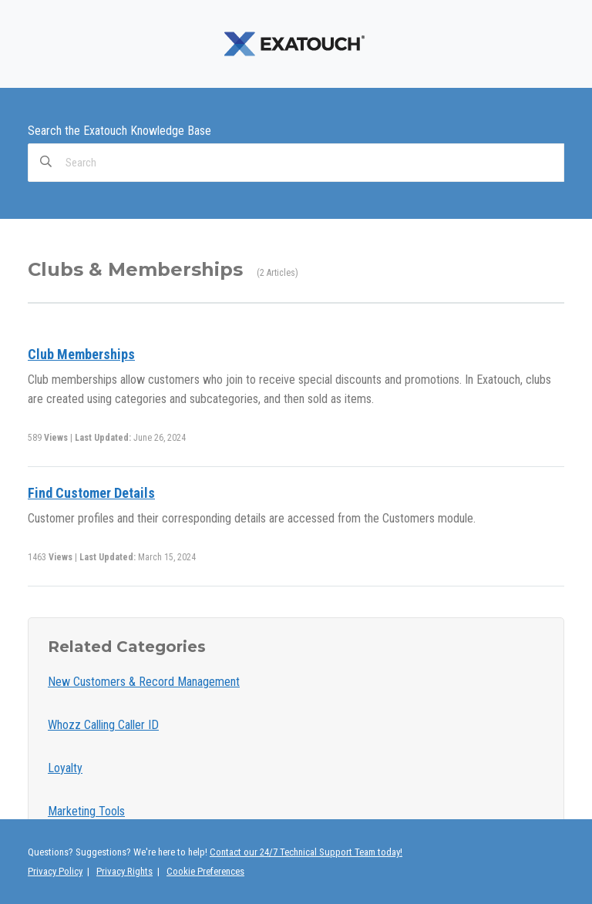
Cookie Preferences (205, 871)
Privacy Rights (124, 871)
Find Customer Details (91, 493)
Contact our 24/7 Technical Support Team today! (306, 852)
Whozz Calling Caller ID (103, 724)
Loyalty (65, 768)
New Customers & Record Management (144, 681)
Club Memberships (81, 354)
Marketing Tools (86, 811)
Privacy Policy (55, 871)
